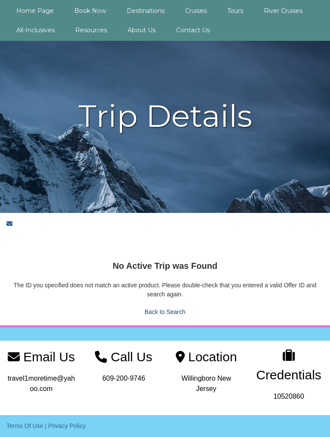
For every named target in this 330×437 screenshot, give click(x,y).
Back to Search (165, 311)
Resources (91, 30)
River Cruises (283, 11)
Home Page (35, 11)
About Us (142, 30)
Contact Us (193, 30)
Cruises (196, 11)
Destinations (146, 11)
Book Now (90, 11)
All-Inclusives (35, 30)
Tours (235, 11)
